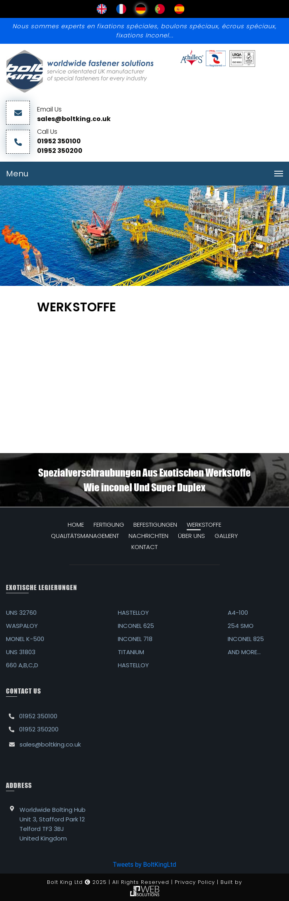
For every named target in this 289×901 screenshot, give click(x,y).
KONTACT (144, 547)
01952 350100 (59, 141)
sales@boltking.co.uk (74, 118)
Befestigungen (155, 524)
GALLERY (226, 536)
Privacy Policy (195, 882)
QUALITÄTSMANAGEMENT (85, 536)
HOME (76, 524)
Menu (17, 173)
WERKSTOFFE (204, 524)
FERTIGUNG (109, 524)
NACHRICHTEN (148, 536)
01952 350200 (59, 150)
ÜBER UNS (191, 536)
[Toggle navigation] (278, 173)
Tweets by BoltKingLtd (144, 864)
